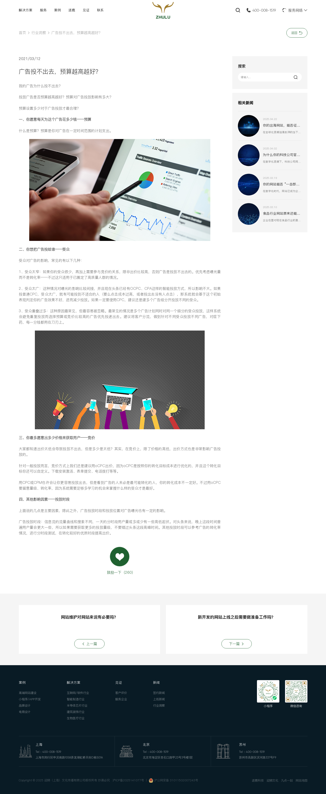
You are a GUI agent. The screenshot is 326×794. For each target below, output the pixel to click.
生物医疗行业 (75, 718)
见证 (86, 10)
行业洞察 (38, 32)
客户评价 (121, 693)
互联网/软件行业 (78, 693)
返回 (297, 33)
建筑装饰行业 (75, 712)
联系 (100, 10)
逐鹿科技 (258, 780)
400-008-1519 (264, 10)
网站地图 (301, 780)
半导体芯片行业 (77, 705)
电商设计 (25, 712)
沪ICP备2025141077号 (128, 780)
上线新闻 (159, 699)
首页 (22, 32)
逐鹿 (71, 10)
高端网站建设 (27, 693)
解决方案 (25, 10)
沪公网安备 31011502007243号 (176, 780)
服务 (43, 10)
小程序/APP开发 (30, 699)
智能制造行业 (75, 699)
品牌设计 (25, 705)
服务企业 (121, 699)
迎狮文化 (272, 780)
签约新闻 (159, 693)
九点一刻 (287, 780)
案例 (57, 10)
